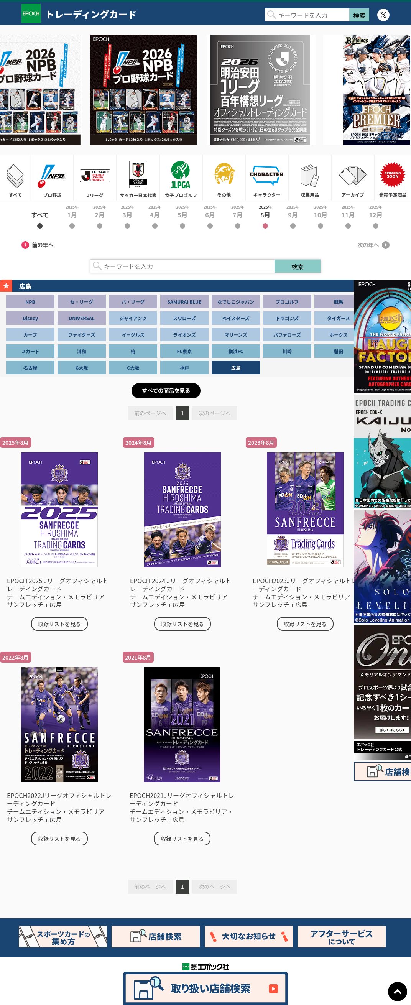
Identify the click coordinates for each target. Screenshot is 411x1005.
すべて (15, 178)
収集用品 (309, 178)
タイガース (338, 318)
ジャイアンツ (133, 318)
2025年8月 (265, 216)
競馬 (338, 301)
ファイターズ (81, 334)
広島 (235, 367)
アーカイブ (352, 178)
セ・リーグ (81, 301)
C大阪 (133, 367)
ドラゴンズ (287, 318)
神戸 (184, 367)
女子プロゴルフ (180, 178)
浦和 (81, 351)
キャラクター (266, 178)
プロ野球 (52, 178)
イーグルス (133, 334)
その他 (223, 178)
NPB (30, 301)
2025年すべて (39, 216)
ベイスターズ (235, 318)
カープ (30, 334)
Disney (30, 318)
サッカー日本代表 (138, 178)
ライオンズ (184, 334)
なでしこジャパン (235, 301)
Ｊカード (30, 351)
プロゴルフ (287, 301)
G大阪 (82, 367)
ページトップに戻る (397, 991)
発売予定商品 (392, 178)
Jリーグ (95, 178)
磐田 (338, 351)
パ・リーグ (133, 301)
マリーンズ (235, 334)
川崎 (287, 351)
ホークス (338, 334)
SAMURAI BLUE (185, 301)
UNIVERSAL (82, 318)
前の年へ (37, 245)
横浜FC (236, 351)
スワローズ (184, 318)
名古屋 (30, 367)
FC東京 (184, 351)
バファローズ (287, 334)
